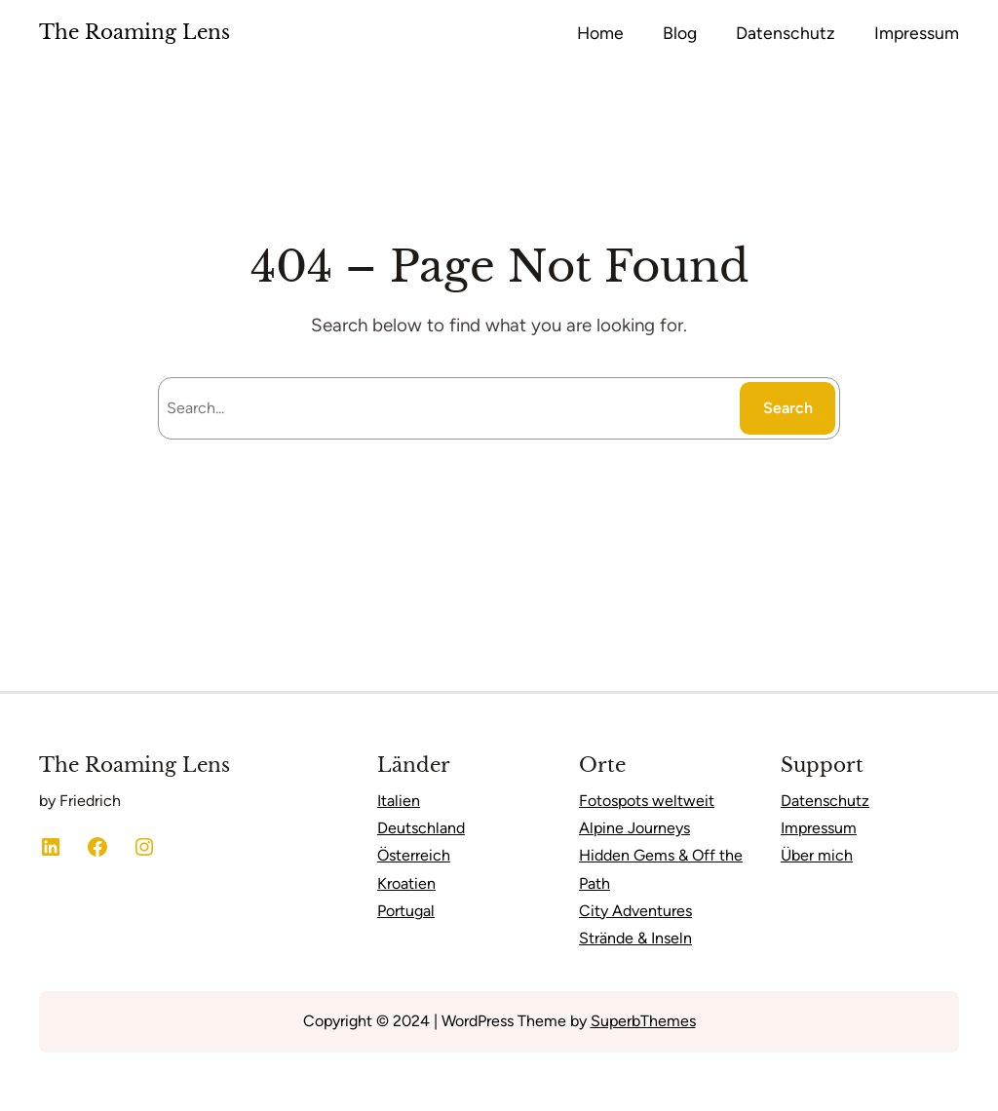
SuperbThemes (643, 1021)
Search (788, 408)
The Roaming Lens (134, 32)
